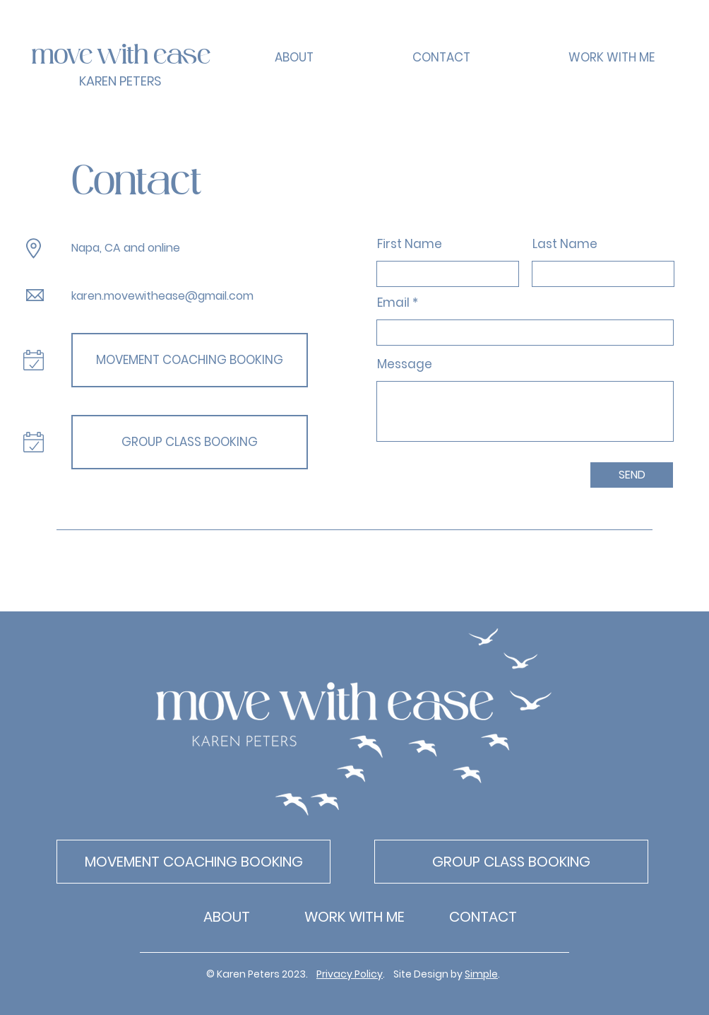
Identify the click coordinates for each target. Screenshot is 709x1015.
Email (393, 303)
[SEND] (631, 475)
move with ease (120, 56)
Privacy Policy (349, 974)
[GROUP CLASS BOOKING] (189, 442)
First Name (409, 244)
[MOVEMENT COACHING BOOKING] (189, 360)
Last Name (564, 244)
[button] (611, 57)
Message (404, 364)
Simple (481, 974)
